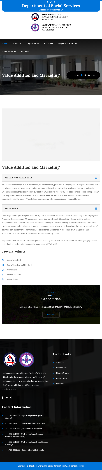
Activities (48, 43)
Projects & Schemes (67, 43)
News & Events (9, 51)
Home (4, 43)
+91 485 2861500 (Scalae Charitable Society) (25, 450)
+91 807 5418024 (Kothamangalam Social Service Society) (26, 443)
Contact (25, 51)
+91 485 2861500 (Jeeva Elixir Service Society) (25, 423)
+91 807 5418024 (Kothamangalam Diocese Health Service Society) (24, 435)
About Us (17, 43)
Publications (61, 378)
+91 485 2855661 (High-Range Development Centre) (24, 417)
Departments (33, 43)
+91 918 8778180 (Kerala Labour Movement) (24, 429)
